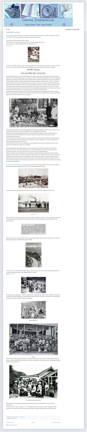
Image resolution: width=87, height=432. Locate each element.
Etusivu (33, 422)
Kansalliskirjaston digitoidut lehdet (14, 164)
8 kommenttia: (22, 416)
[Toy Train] (11, 274)
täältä (35, 214)
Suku (15, 418)
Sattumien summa (13, 32)
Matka (12, 418)
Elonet (25, 406)
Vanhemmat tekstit (56, 422)
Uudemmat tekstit (10, 422)
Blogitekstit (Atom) (13, 425)
